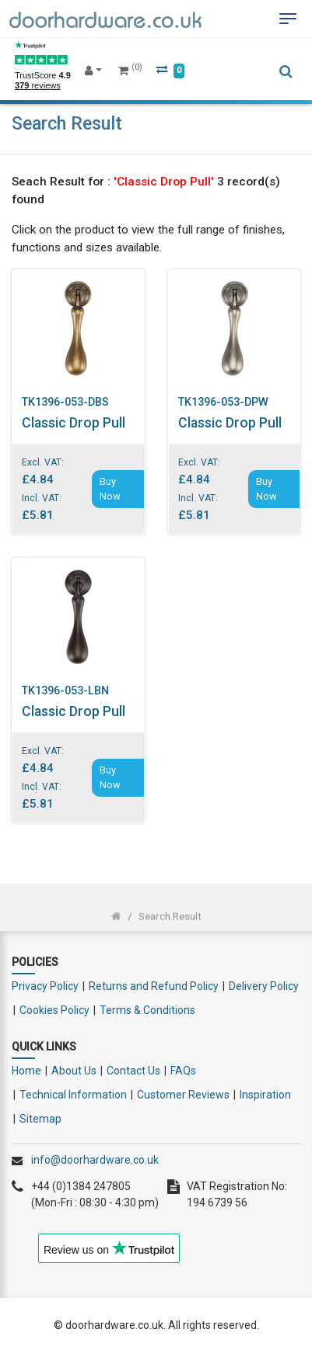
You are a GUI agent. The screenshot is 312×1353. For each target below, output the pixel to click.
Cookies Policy (54, 1010)
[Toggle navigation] (288, 18)
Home (26, 1070)
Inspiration (265, 1094)
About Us (73, 1070)
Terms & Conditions (147, 1010)
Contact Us (133, 1070)
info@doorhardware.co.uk (95, 1160)
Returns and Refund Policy (154, 986)
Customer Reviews (183, 1094)
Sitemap (40, 1119)
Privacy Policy (45, 986)
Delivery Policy (264, 986)
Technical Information (73, 1094)
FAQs (183, 1070)
